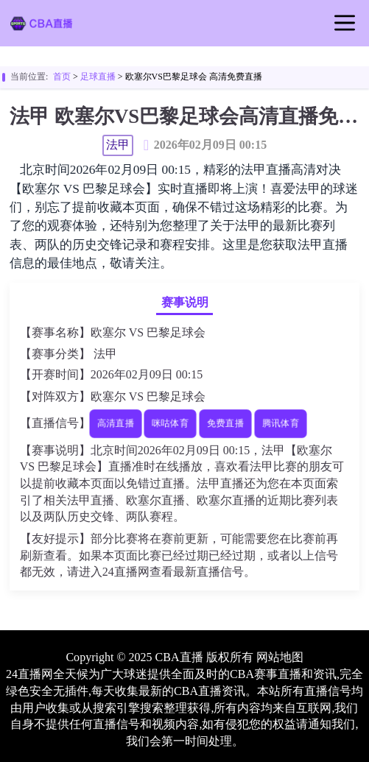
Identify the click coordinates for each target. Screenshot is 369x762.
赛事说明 (184, 302)
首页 (62, 76)
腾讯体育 (280, 422)
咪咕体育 (170, 422)
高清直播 (115, 422)
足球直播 (98, 76)
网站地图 (279, 657)
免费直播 (225, 422)
